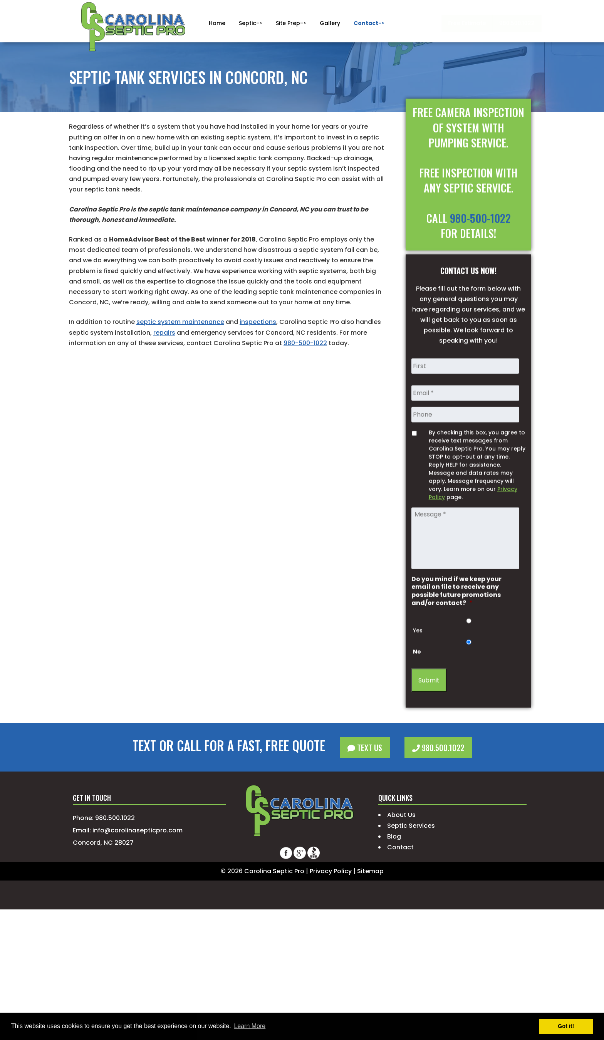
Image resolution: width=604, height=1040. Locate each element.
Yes (418, 677)
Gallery (330, 23)
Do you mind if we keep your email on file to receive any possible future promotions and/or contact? (456, 638)
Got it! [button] (566, 1026)
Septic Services (411, 825)
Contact (400, 847)
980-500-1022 (305, 343)
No (417, 698)
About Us (401, 814)
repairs (164, 332)
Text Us (364, 747)
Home (217, 23)
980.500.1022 (472, 23)
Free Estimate (421, 23)
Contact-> (369, 23)
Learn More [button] (249, 1026)
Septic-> (250, 23)
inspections (258, 321)
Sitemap (370, 871)
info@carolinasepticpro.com (137, 830)
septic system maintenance (180, 321)
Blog (394, 836)
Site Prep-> (291, 23)
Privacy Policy (331, 871)
